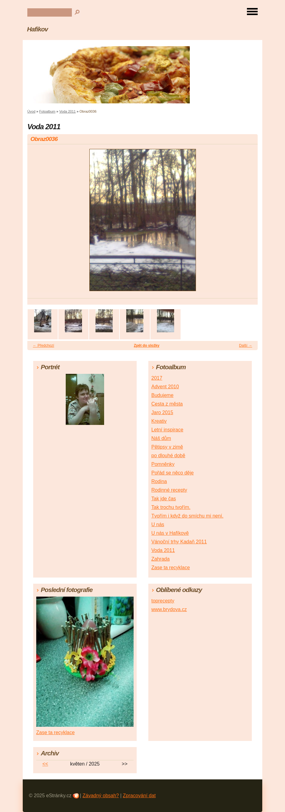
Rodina (159, 481)
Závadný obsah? (101, 795)
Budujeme (162, 395)
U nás (157, 524)
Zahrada (160, 559)
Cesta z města (167, 403)
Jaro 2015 (162, 412)
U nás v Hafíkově (170, 533)
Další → (245, 345)
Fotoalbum (47, 111)
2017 (156, 378)
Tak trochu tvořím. (170, 507)
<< (45, 763)
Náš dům (161, 438)
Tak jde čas (163, 498)
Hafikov (37, 29)
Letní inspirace (167, 429)
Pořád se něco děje (172, 472)
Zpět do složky (146, 345)
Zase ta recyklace (170, 567)
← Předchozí (43, 345)
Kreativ (159, 421)
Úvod (31, 111)
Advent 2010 (165, 386)
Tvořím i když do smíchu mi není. (187, 515)
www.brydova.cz (169, 609)
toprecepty (162, 600)
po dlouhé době (168, 455)
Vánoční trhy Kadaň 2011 (179, 541)
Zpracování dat (139, 795)
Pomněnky (163, 464)
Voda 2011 (67, 111)
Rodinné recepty (169, 490)
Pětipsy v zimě (167, 447)
